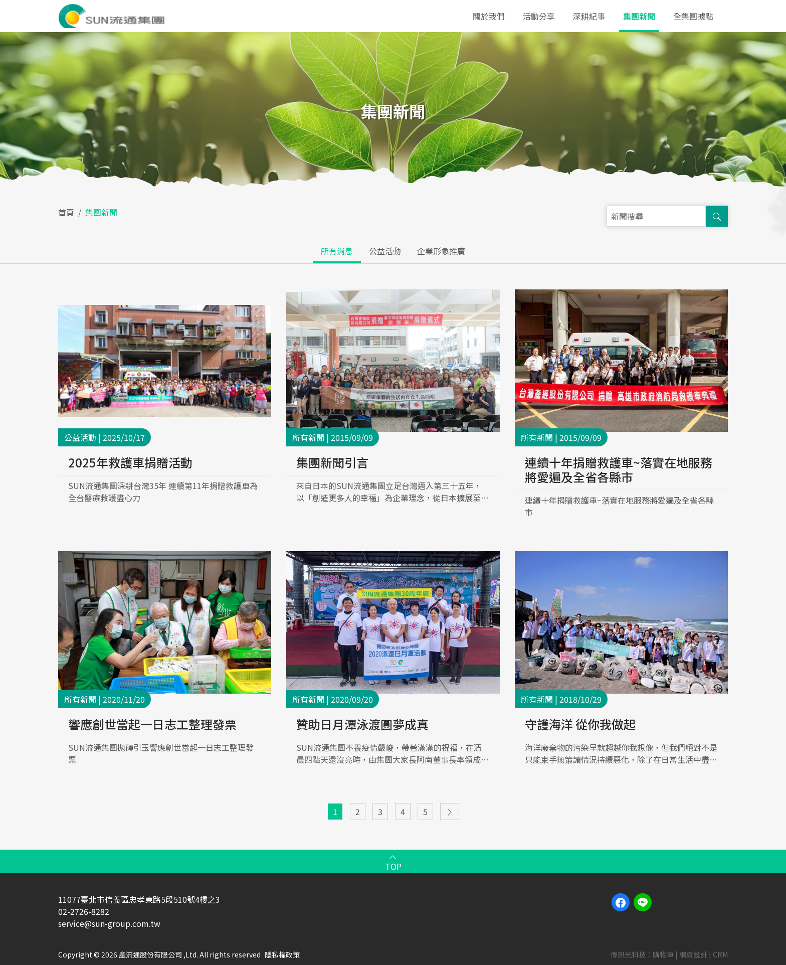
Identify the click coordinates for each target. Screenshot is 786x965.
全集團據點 (693, 16)
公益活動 (385, 251)
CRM (720, 954)
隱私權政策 (282, 954)
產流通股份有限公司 (114, 16)
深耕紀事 (589, 16)
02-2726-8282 (83, 911)
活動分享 (539, 16)
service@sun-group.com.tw (109, 923)
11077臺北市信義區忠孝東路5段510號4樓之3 (139, 899)
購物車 (663, 954)
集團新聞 (639, 16)
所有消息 (337, 251)
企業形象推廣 (441, 251)
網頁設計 (693, 954)
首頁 (66, 212)
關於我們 (489, 16)
